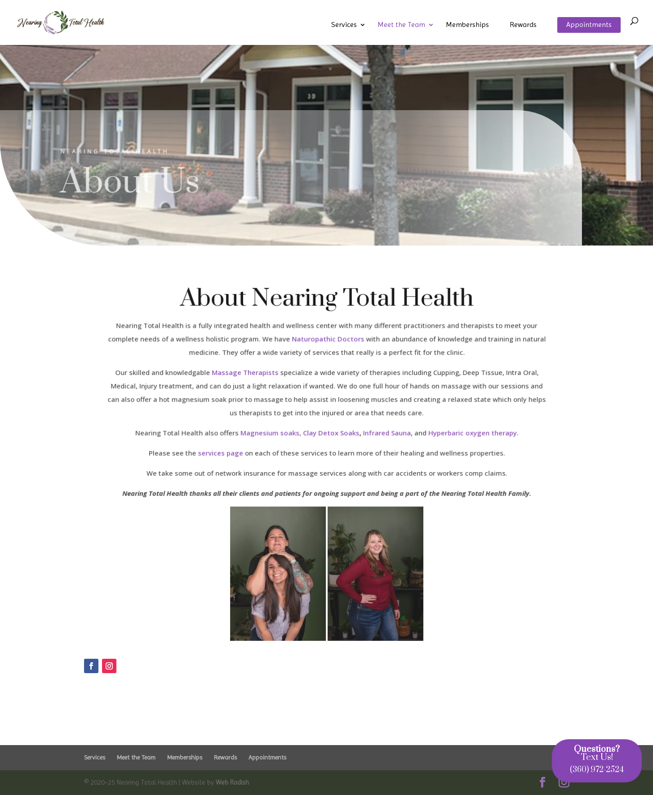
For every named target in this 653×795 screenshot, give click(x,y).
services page (222, 452)
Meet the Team (401, 25)
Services (344, 25)
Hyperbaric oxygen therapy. (470, 433)
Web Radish (232, 782)
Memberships (467, 25)
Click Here (106, 699)
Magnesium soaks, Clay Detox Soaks (300, 433)
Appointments (589, 25)
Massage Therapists (246, 373)
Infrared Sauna (385, 433)
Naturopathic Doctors (328, 340)
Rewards (523, 25)
